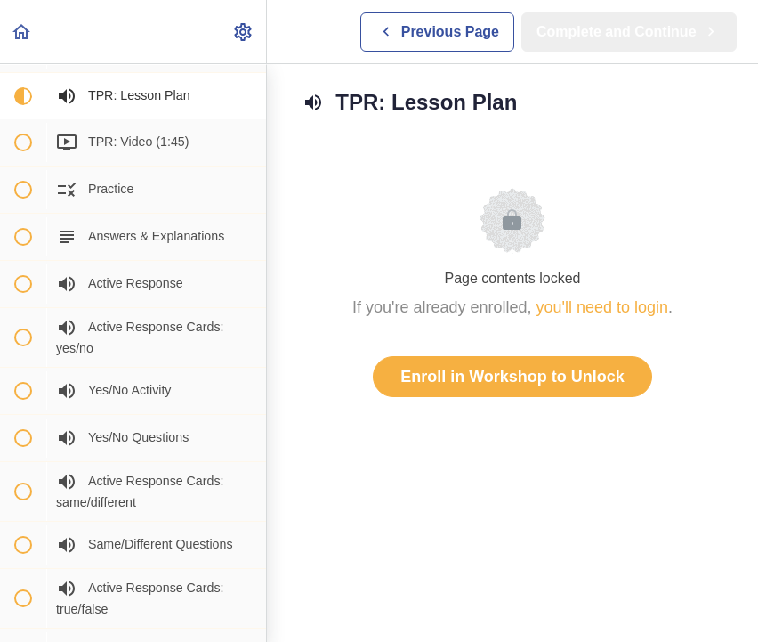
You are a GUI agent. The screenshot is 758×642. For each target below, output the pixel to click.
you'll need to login (602, 307)
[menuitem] (244, 31)
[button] (22, 31)
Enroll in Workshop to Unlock (512, 377)
